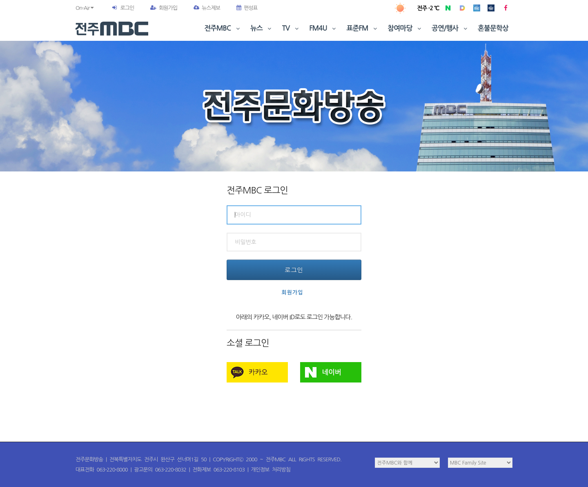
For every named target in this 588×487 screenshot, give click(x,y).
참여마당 (405, 28)
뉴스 (261, 28)
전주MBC (222, 28)
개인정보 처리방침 (270, 469)
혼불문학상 (493, 28)
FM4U (323, 28)
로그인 (127, 8)
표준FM (363, 28)
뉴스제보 (207, 8)
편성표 (247, 8)
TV (291, 28)
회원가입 (163, 8)
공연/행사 (450, 28)
